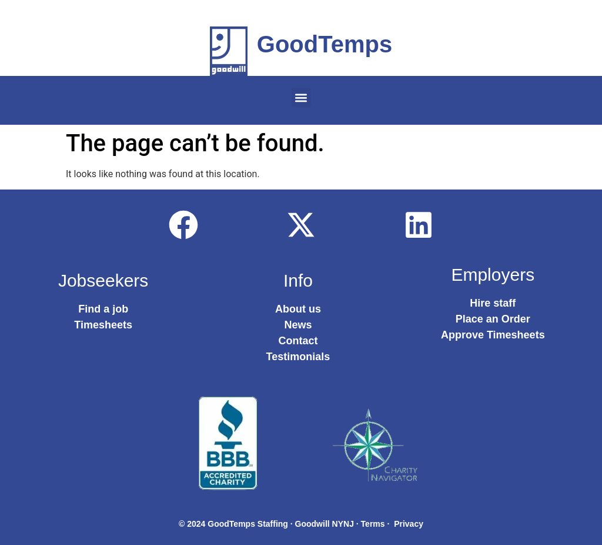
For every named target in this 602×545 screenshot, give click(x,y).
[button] (301, 97)
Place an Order (493, 319)
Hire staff (493, 303)
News (298, 325)
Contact (297, 341)
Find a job (103, 309)
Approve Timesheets (493, 335)
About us (298, 309)
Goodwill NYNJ (324, 524)
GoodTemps (324, 44)
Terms (373, 524)
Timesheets (103, 325)
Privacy (408, 524)
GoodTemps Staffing (248, 524)
